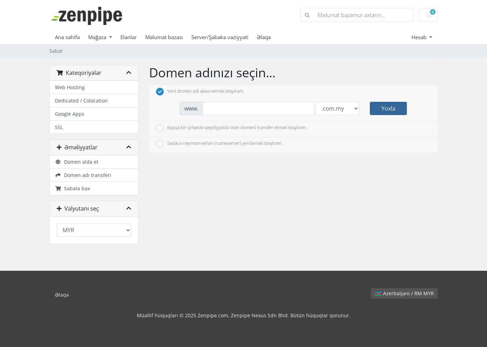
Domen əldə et (76, 161)
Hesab (419, 37)
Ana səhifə (67, 37)
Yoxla (388, 108)
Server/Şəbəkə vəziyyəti (219, 37)
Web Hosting (70, 87)
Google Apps (69, 114)
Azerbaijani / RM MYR (404, 293)
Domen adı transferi (83, 175)
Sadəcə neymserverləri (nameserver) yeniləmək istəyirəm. (219, 144)
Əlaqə (264, 37)
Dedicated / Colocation (81, 100)
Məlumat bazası (164, 37)
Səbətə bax (72, 188)
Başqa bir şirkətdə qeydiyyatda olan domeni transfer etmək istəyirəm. (231, 128)
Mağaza (98, 37)
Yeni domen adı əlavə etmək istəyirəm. (200, 91)
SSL (59, 127)
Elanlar (128, 37)
